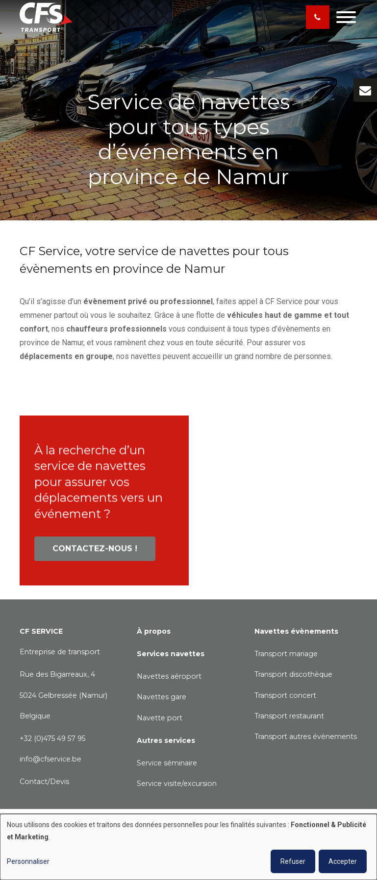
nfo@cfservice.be (51, 759)
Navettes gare (161, 696)
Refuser (292, 861)
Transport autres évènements (305, 736)
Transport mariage (286, 653)
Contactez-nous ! (94, 552)
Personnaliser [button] (28, 861)
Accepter (342, 861)
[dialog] (188, 847)
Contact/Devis (44, 781)
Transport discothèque (293, 674)
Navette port (159, 718)
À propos (154, 631)
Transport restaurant (289, 716)
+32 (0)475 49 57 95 (52, 738)
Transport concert (285, 695)
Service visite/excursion (177, 783)
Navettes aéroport (169, 676)
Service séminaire (167, 763)
